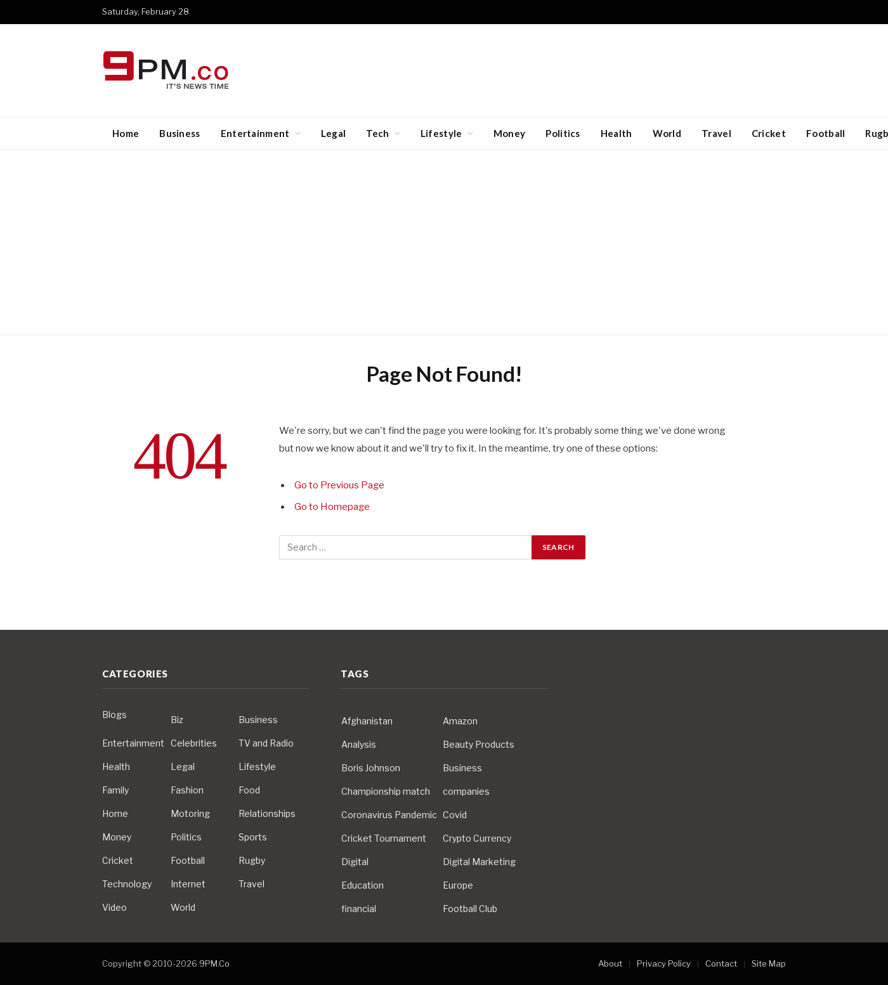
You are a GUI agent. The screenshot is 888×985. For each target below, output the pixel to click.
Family (115, 790)
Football (825, 133)
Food (249, 790)
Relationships (267, 813)
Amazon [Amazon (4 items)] (460, 720)
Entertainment (255, 133)
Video (114, 907)
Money (509, 133)
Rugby (251, 860)
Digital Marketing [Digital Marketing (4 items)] (479, 861)
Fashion (187, 790)
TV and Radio (266, 743)
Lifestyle (441, 133)
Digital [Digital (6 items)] (355, 861)
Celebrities (194, 743)
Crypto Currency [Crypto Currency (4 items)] (477, 838)
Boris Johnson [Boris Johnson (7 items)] (370, 767)
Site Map (769, 963)
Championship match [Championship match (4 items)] (385, 791)
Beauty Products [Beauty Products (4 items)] (478, 744)
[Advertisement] (444, 245)
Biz (177, 719)
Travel (716, 133)
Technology (127, 883)
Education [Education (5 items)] (362, 885)
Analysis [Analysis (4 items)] (358, 744)
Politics (562, 133)
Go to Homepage (332, 506)
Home (125, 133)
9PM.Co (214, 963)
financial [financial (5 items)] (358, 908)
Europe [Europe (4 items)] (458, 885)
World (667, 133)
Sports (252, 837)
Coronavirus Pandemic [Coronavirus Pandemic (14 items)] (389, 814)
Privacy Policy (664, 963)
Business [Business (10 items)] (462, 767)
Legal (333, 133)
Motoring (190, 813)
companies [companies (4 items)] (466, 791)
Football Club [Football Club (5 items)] (470, 908)
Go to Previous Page (339, 485)
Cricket (769, 133)
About (610, 963)
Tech (377, 133)
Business (179, 133)
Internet (188, 883)
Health (616, 133)
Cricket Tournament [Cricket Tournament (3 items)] (383, 838)
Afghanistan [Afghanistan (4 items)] (367, 720)
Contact (721, 963)
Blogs (114, 714)
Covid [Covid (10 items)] (455, 814)
